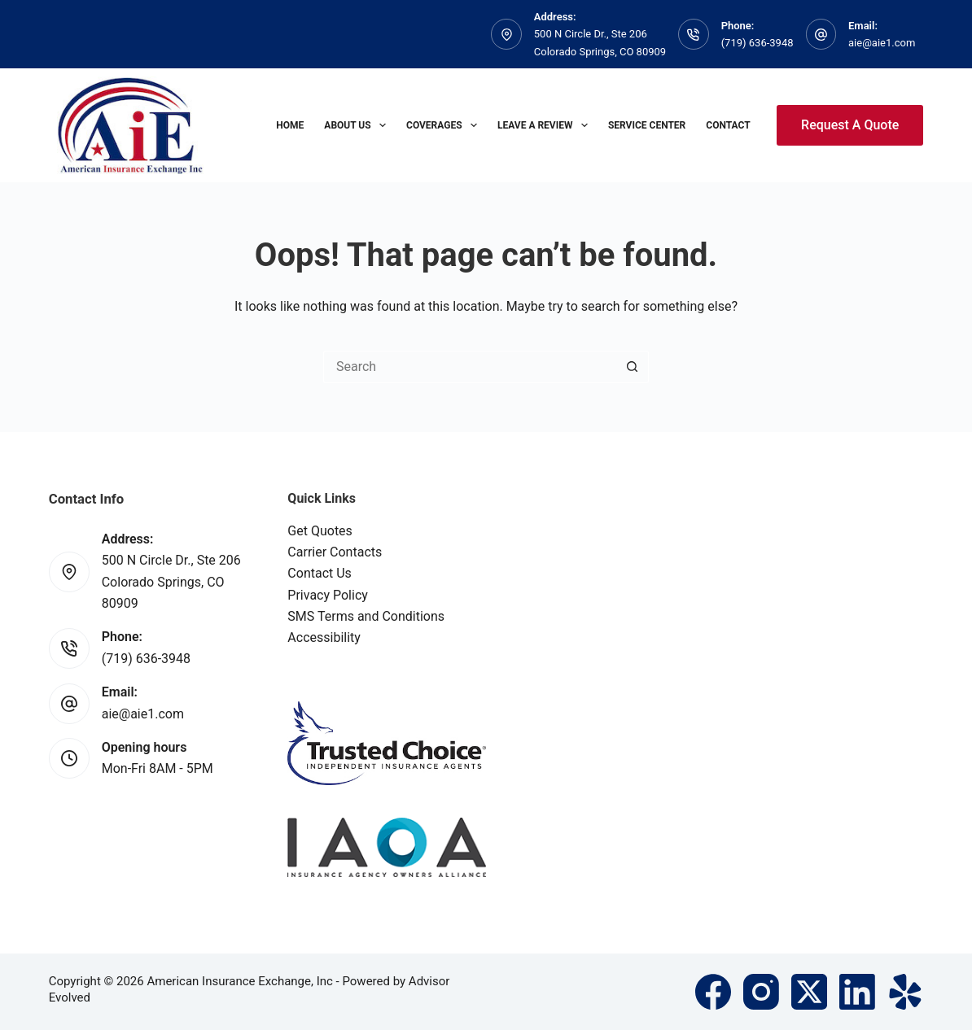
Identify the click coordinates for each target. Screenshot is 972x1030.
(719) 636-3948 (757, 43)
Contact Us (319, 573)
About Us (358, 125)
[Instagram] (761, 992)
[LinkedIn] (857, 992)
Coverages (445, 125)
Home (290, 125)
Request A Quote (850, 125)
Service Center (646, 125)
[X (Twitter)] (809, 992)
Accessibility (324, 637)
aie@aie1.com (881, 43)
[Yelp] (905, 992)
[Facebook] (713, 992)
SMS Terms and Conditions (365, 616)
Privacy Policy (327, 595)
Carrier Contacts (334, 552)
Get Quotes (319, 531)
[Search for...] (469, 367)
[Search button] (632, 367)
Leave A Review (545, 125)
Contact (728, 125)
